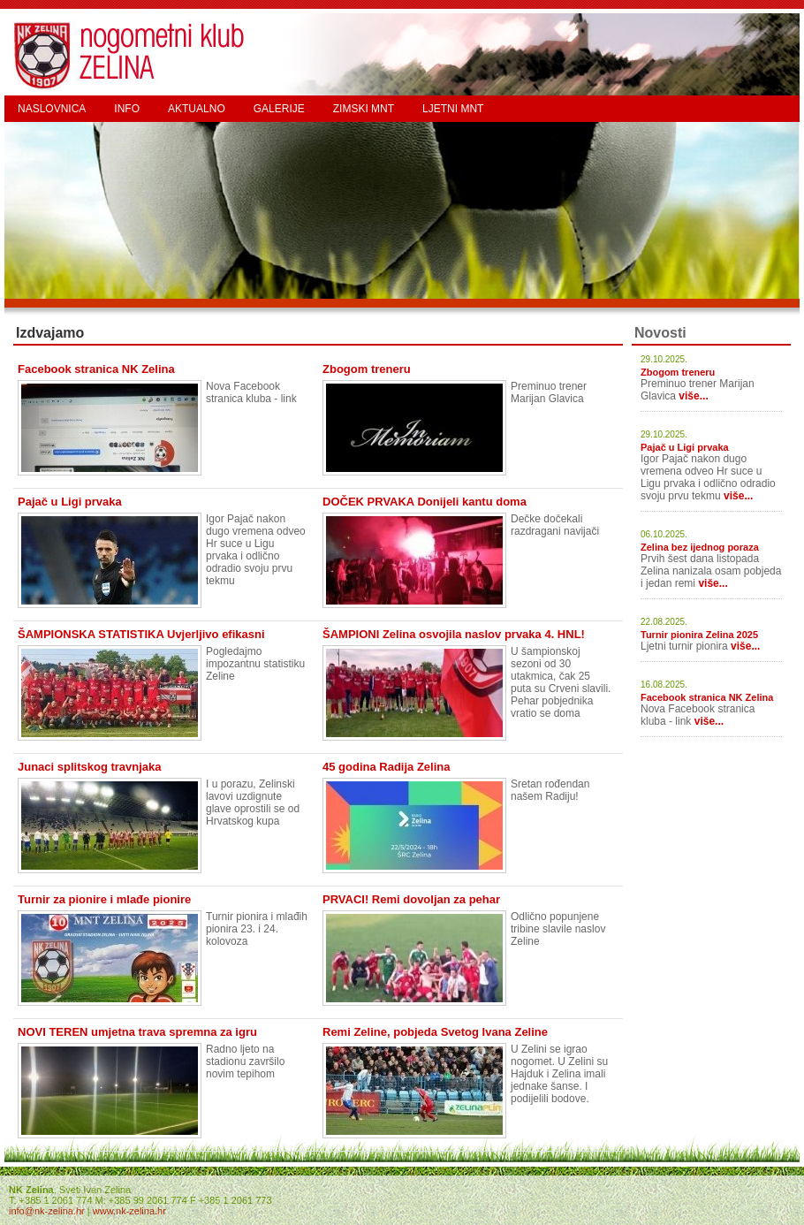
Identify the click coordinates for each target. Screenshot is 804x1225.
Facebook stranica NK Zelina (707, 697)
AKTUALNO (196, 109)
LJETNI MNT (452, 109)
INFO (127, 109)
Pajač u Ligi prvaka (685, 447)
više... (693, 396)
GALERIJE (279, 109)
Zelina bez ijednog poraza (700, 547)
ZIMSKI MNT (363, 109)
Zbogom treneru (678, 372)
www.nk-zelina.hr (129, 1211)
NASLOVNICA (52, 109)
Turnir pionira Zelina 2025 (699, 634)
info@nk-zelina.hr (47, 1211)
